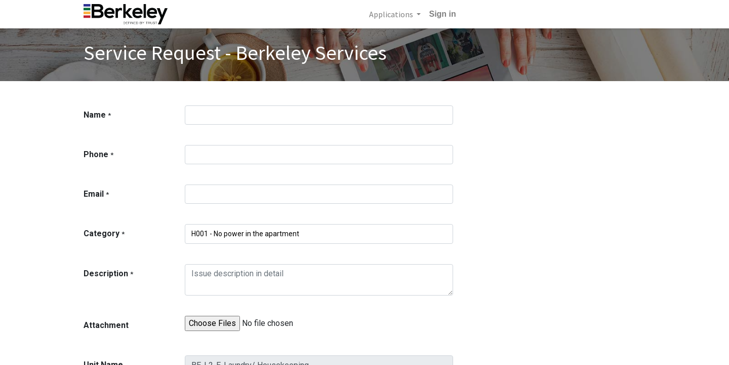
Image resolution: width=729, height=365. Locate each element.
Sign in (442, 14)
